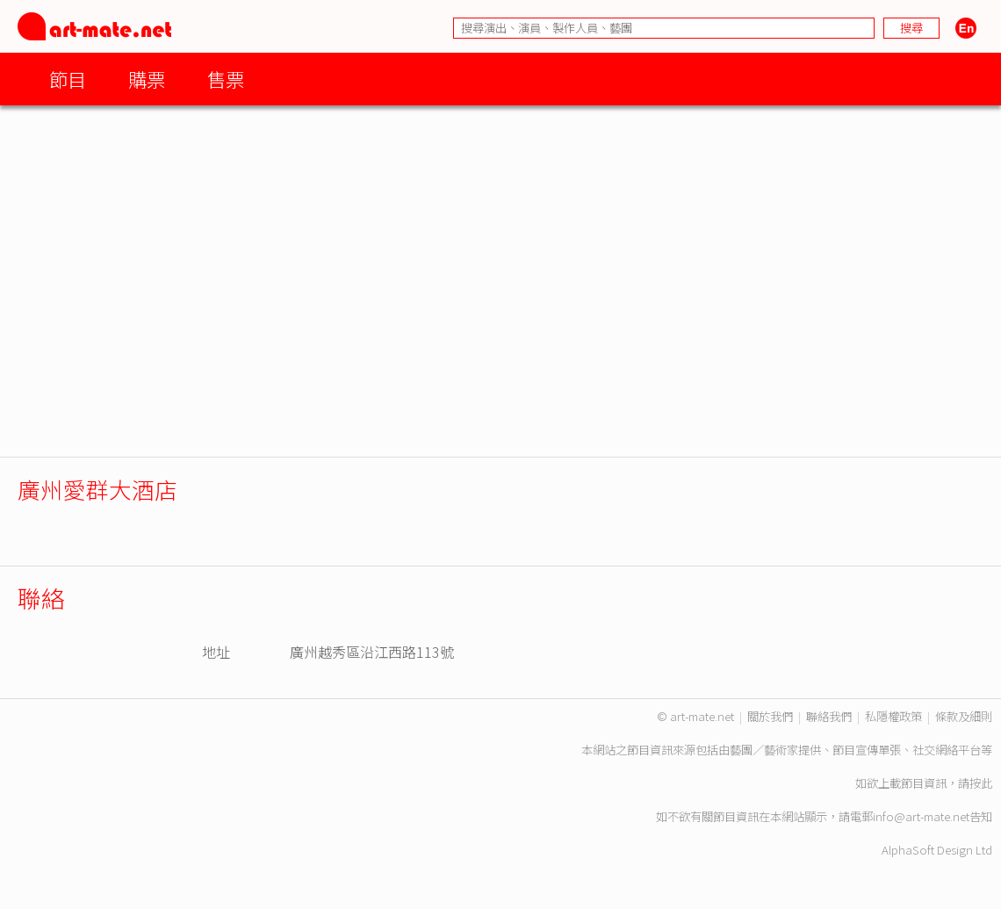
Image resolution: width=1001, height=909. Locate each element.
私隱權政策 (893, 716)
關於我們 (770, 716)
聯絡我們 (829, 716)
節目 (67, 78)
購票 (146, 78)
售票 (225, 78)
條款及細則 (963, 716)
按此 (980, 783)
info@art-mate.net (921, 816)
